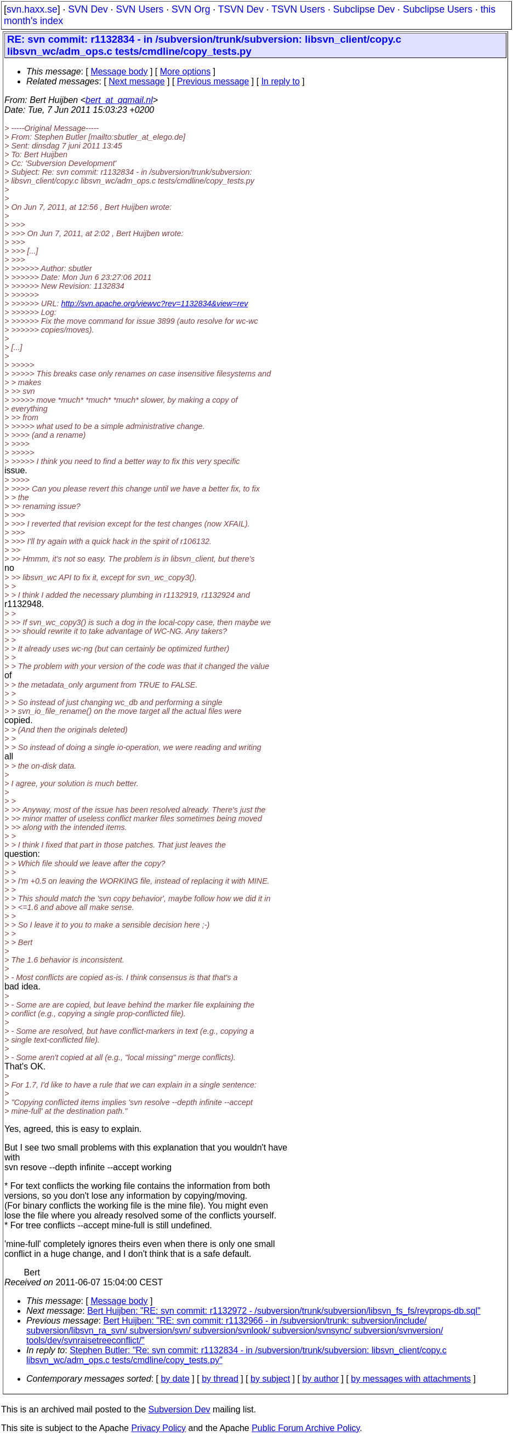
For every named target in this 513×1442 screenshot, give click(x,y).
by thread (220, 1378)
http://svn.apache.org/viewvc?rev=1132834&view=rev (154, 303)
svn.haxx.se (32, 9)
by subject (270, 1378)
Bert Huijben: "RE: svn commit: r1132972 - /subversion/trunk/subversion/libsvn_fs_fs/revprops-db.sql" (283, 1310)
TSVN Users (298, 9)
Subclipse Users (437, 9)
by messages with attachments (411, 1378)
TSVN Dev (241, 9)
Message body (118, 71)
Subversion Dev (179, 1409)
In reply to (280, 81)
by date (175, 1378)
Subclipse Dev (364, 9)
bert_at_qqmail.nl (119, 100)
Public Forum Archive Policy (306, 1428)
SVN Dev (87, 9)
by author (320, 1378)
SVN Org (191, 9)
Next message (136, 81)
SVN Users (139, 9)
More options (185, 71)
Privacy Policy (158, 1428)
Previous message (213, 81)
